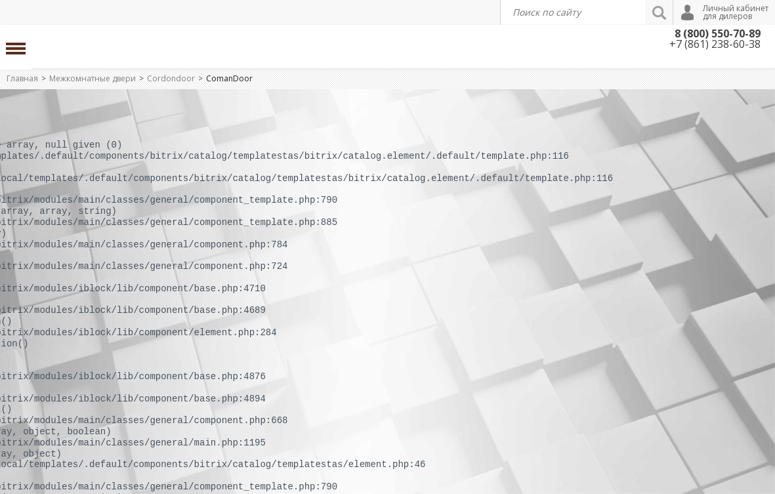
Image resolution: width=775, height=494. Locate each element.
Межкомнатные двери (92, 78)
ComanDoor (229, 78)
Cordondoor (171, 78)
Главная (22, 78)
